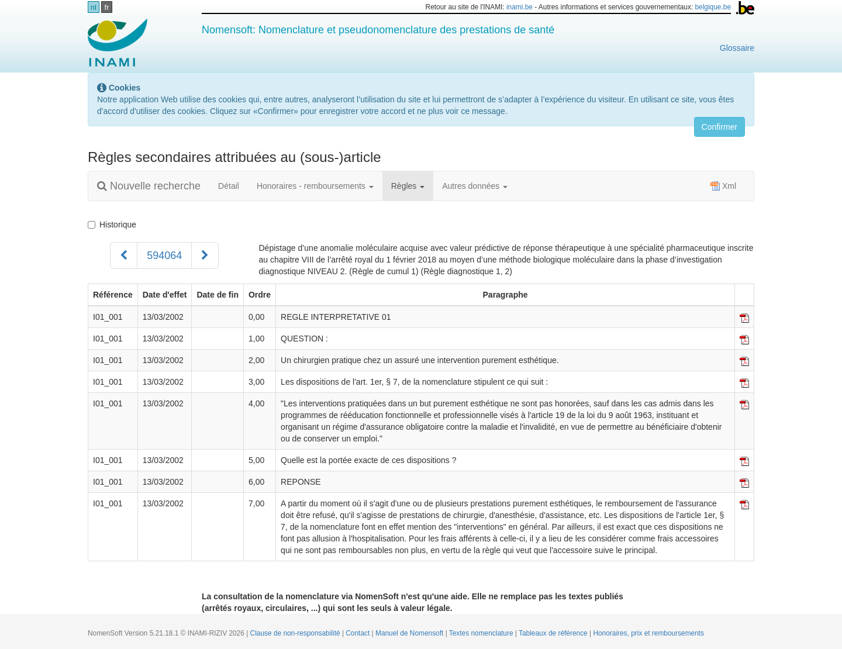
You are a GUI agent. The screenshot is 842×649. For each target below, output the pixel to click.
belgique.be (713, 7)
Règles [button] (408, 186)
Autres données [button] (475, 186)
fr (107, 7)
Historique (112, 224)
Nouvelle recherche (149, 186)
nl (93, 7)
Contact (358, 633)
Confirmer (719, 127)
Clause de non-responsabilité (296, 633)
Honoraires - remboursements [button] (315, 186)
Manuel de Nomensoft (410, 633)
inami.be (519, 7)
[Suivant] (205, 255)
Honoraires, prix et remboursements (648, 633)
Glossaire (737, 48)
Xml (723, 186)
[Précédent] (123, 255)
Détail (228, 186)
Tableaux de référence (554, 633)
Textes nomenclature (482, 633)
